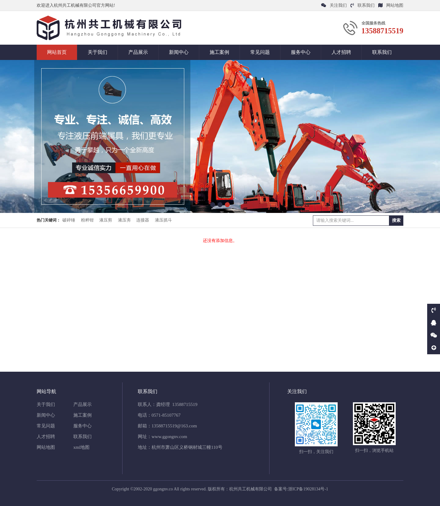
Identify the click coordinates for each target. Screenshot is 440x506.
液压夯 (124, 220)
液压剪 (105, 220)
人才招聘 (341, 52)
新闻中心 (179, 52)
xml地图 (81, 447)
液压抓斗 (163, 220)
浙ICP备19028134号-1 (308, 489)
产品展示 (138, 52)
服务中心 (300, 52)
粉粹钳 (87, 220)
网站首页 (57, 52)
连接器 (142, 220)
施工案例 (219, 52)
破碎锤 (68, 220)
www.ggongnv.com (169, 436)
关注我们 (334, 5)
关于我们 (97, 52)
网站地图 (390, 5)
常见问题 (260, 52)
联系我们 (362, 5)
